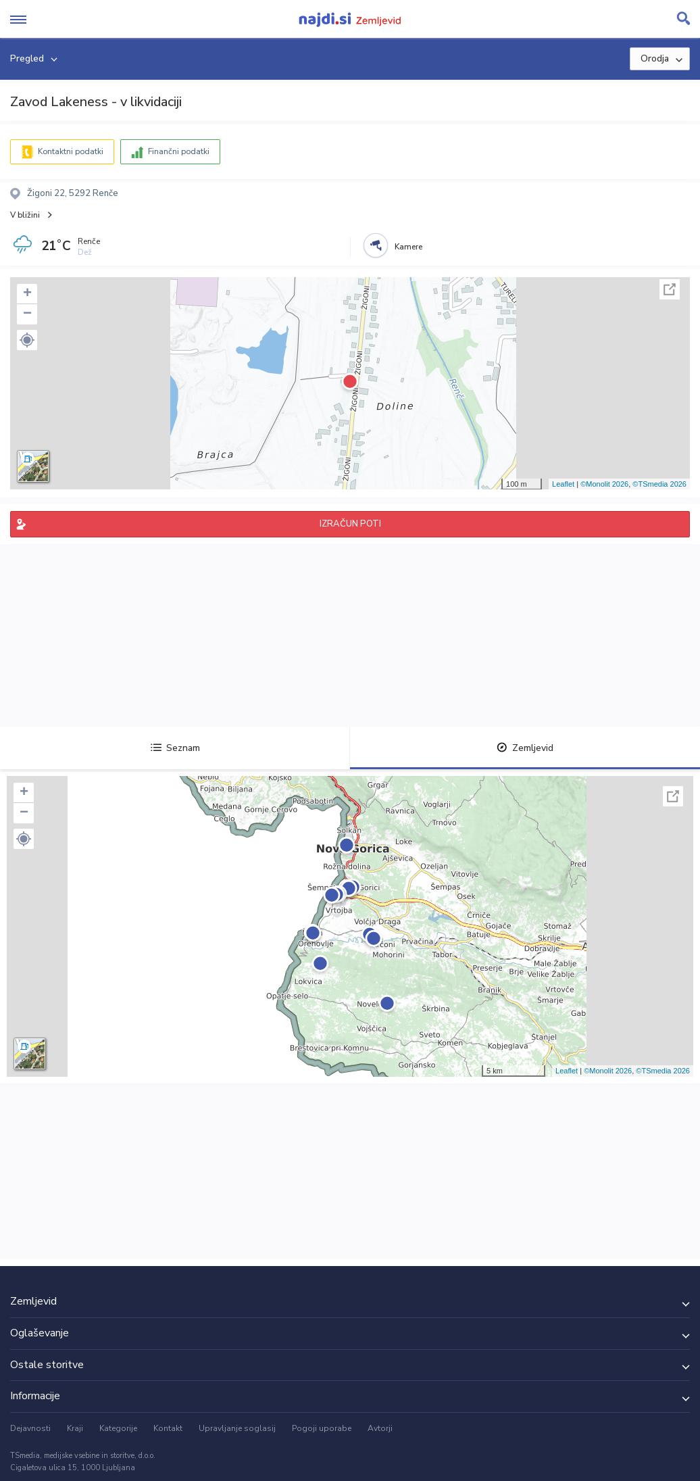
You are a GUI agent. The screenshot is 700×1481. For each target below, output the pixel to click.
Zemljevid (525, 748)
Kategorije (118, 1428)
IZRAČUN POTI (350, 524)
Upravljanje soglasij (237, 1428)
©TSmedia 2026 (659, 484)
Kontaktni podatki (70, 151)
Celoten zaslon (669, 289)
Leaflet (563, 484)
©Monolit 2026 (604, 484)
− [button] (27, 314)
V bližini (25, 215)
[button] (27, 340)
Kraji (75, 1428)
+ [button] (27, 294)
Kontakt (167, 1428)
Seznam (175, 748)
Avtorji (380, 1428)
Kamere (408, 246)
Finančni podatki (178, 151)
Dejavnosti (30, 1428)
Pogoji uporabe (321, 1428)
